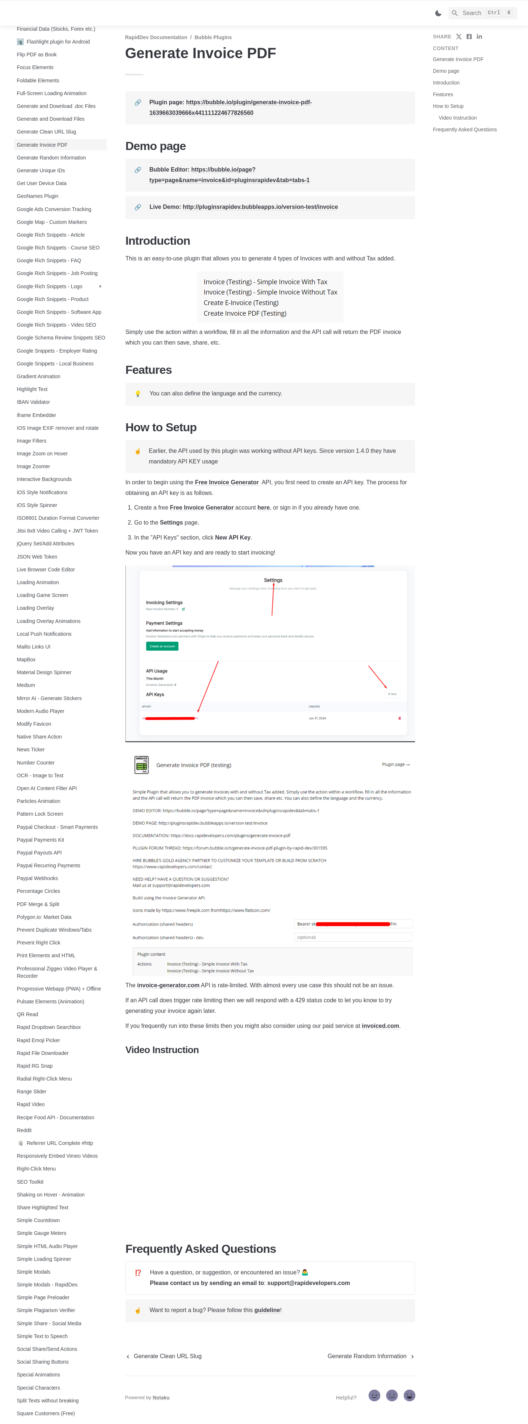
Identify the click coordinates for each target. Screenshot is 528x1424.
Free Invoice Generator (227, 482)
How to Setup (448, 106)
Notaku (161, 1397)
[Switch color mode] (438, 13)
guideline (267, 1310)
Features (443, 94)
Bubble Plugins (213, 37)
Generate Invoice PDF (458, 59)
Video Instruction (458, 118)
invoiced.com (380, 1026)
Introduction (446, 83)
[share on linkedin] (479, 37)
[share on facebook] (469, 37)
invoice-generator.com (168, 985)
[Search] (482, 13)
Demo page (446, 71)
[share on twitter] (459, 37)
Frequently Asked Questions (465, 129)
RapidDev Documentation (156, 37)
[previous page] (163, 1356)
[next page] (371, 1356)
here (263, 507)
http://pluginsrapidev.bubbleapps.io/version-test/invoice (260, 207)
